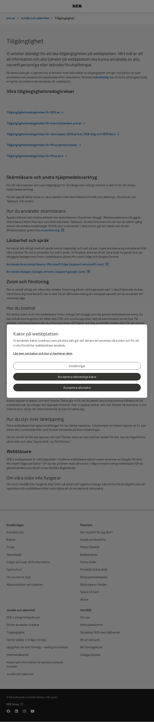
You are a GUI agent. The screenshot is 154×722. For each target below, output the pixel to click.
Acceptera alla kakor (77, 388)
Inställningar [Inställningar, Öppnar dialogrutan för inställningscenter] (77, 366)
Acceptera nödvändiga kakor (77, 377)
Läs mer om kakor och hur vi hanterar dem (42, 353)
